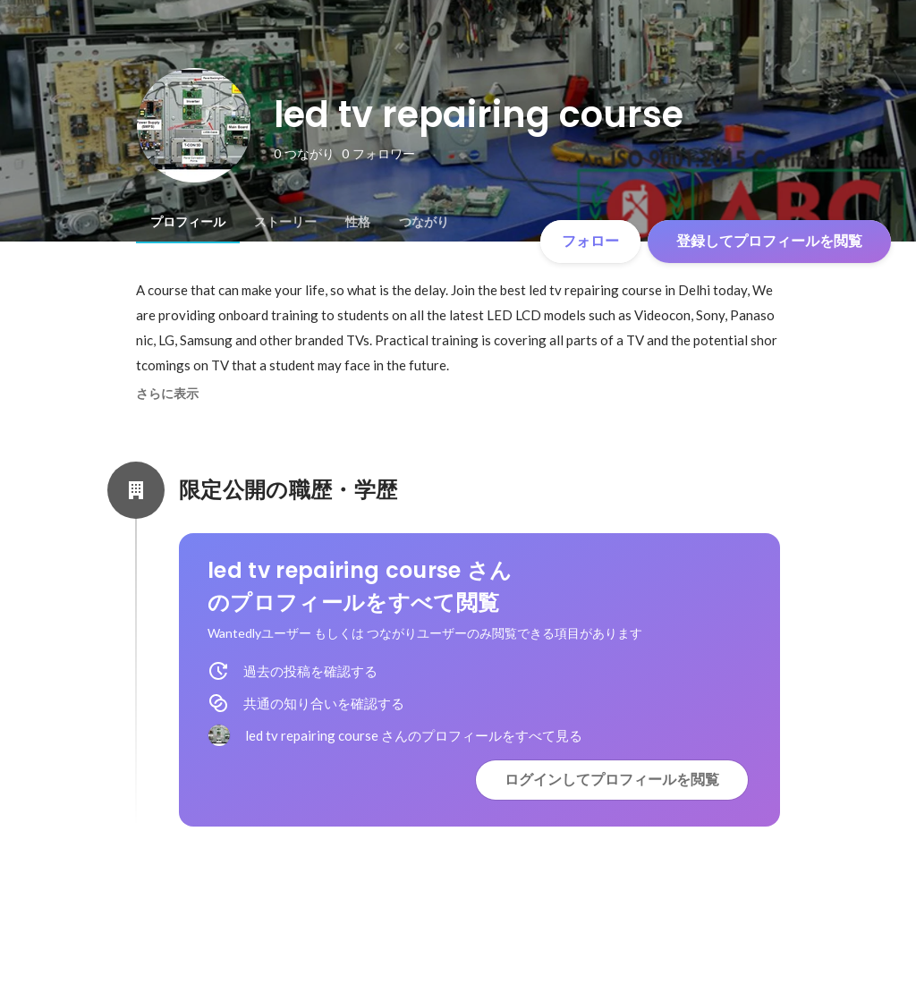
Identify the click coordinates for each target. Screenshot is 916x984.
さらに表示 (167, 394)
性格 (357, 222)
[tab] (188, 221)
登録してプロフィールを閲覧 (769, 241)
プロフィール (187, 222)
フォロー (590, 241)
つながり (424, 222)
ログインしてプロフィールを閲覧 (612, 779)
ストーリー (285, 222)
